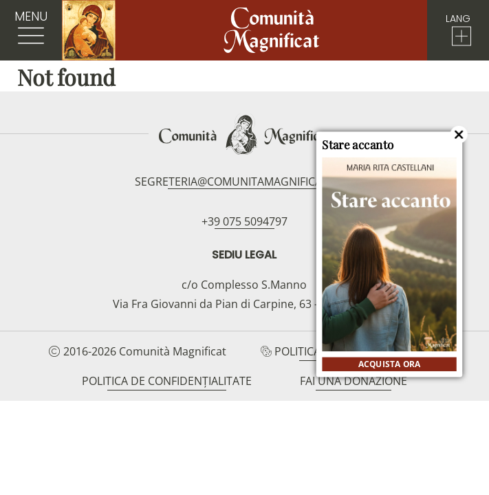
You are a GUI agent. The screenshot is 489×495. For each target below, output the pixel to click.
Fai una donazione (353, 380)
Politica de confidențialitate (167, 380)
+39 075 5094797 (244, 221)
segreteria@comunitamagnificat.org (244, 181)
